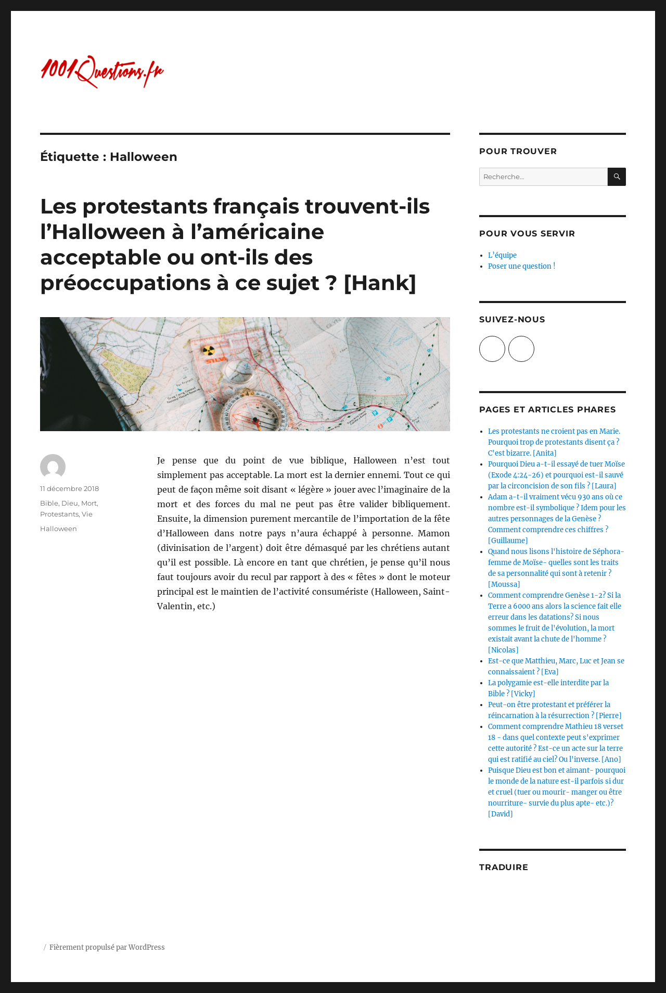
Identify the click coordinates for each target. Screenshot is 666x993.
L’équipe (502, 255)
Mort (89, 503)
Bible (49, 503)
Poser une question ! (522, 266)
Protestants (59, 514)
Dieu (69, 503)
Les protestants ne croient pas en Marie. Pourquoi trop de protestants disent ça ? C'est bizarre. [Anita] (554, 442)
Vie (87, 514)
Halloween (58, 528)
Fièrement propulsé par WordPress (107, 947)
